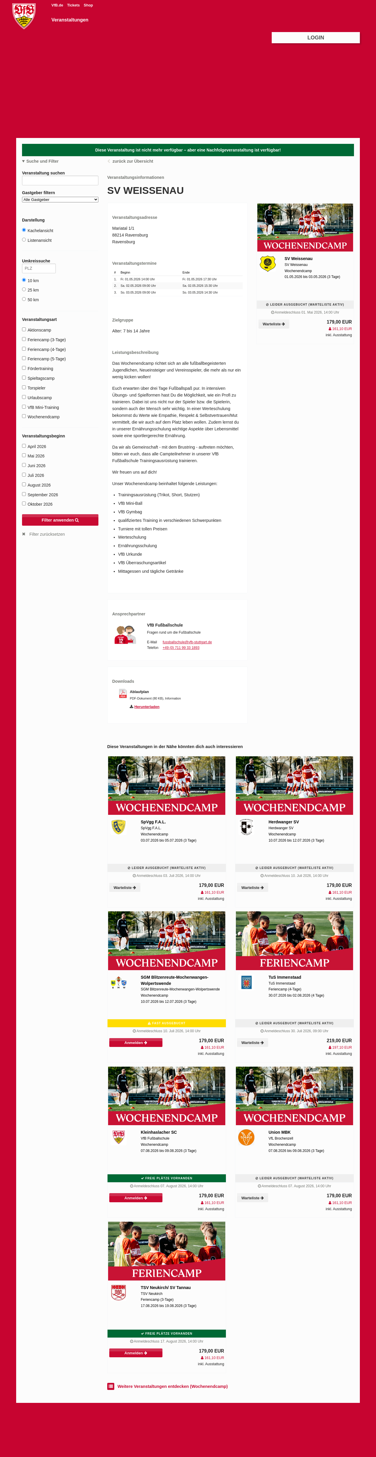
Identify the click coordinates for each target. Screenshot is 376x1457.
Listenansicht (37, 240)
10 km (30, 280)
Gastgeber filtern (60, 196)
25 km (30, 289)
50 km (30, 299)
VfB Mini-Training (40, 407)
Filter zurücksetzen (47, 534)
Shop (88, 5)
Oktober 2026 (37, 504)
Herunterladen (147, 707)
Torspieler (34, 387)
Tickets (74, 5)
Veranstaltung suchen (60, 174)
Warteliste (274, 324)
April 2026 (34, 446)
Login (316, 37)
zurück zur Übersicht (133, 161)
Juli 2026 (33, 475)
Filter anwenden (60, 520)
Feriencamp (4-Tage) (44, 349)
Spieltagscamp (38, 378)
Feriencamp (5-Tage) (44, 358)
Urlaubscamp (37, 397)
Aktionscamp (36, 329)
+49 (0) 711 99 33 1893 (181, 648)
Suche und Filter (42, 161)
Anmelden (136, 1042)
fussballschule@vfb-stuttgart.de (187, 642)
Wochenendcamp (41, 416)
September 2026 (40, 494)
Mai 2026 (33, 455)
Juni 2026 (34, 465)
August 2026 (36, 484)
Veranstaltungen (69, 19)
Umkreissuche (39, 262)
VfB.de (57, 5)
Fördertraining (37, 368)
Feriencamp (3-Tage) (44, 339)
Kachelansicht (37, 230)
